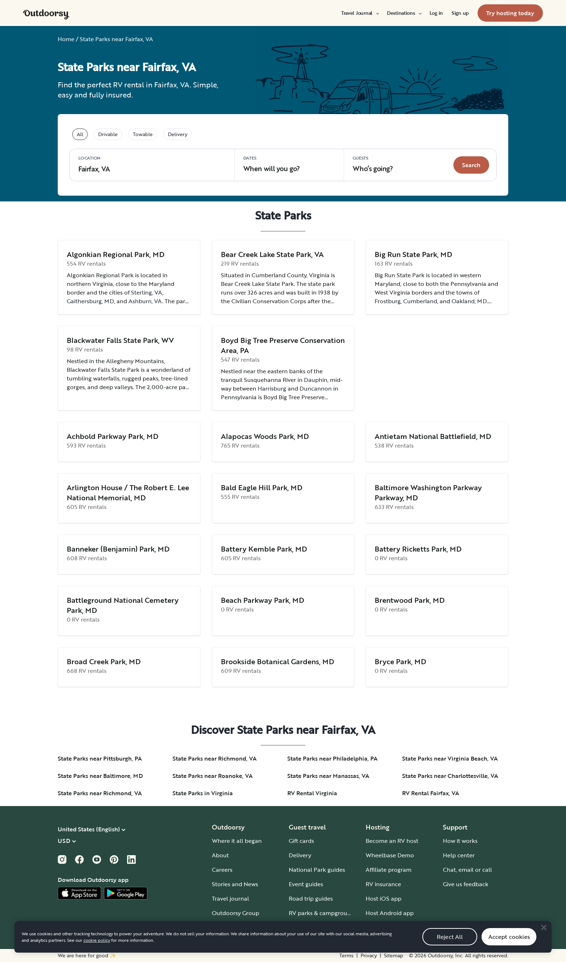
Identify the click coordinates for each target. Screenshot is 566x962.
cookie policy (96, 949)
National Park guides (317, 869)
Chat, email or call (467, 869)
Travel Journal (359, 13)
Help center (459, 855)
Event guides (306, 884)
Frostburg (388, 301)
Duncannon (316, 388)
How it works (460, 840)
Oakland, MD (469, 301)
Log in (436, 13)
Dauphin (315, 379)
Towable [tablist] (143, 134)
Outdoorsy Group (235, 913)
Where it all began (237, 840)
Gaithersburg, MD (90, 301)
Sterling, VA (146, 292)
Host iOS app (383, 898)
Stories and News (235, 884)
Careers (222, 869)
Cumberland (420, 301)
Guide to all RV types (317, 927)
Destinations (404, 13)
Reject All (450, 946)
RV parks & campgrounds (323, 913)
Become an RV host (392, 840)
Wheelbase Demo (390, 855)
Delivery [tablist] (177, 134)
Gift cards (301, 840)
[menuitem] (359, 13)
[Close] (544, 937)
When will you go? (271, 164)
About (220, 855)
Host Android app (390, 913)
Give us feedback (465, 884)
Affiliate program (389, 869)
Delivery (300, 855)
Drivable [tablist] (108, 134)
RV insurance (383, 884)
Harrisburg (272, 388)
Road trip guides (311, 898)
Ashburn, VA (145, 301)
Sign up (460, 13)
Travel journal (230, 898)
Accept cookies (509, 946)
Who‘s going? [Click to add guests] (373, 164)
